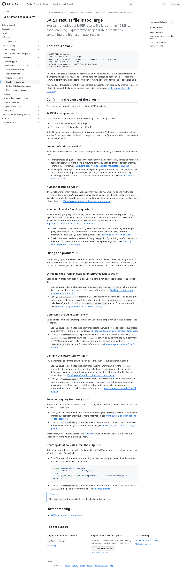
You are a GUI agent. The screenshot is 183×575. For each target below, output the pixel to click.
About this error (60, 46)
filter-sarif (89, 433)
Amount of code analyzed (64, 146)
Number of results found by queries (70, 209)
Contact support (143, 544)
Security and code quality (19, 17)
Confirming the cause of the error (73, 99)
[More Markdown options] (170, 22)
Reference (74, 12)
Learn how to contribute (99, 552)
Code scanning (87, 12)
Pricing (90, 565)
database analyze (101, 488)
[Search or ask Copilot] (92, 4)
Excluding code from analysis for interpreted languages (102, 165)
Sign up (175, 4)
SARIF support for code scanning (66, 515)
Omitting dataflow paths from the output (74, 445)
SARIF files (100, 12)
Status (82, 565)
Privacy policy (51, 546)
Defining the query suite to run (67, 355)
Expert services (101, 565)
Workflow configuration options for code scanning (87, 201)
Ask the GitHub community (148, 540)
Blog (111, 565)
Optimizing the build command (67, 314)
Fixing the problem (62, 253)
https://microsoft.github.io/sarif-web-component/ (70, 223)
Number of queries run (62, 186)
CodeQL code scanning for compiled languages (114, 330)
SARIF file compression (62, 113)
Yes (51, 541)
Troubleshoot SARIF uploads (119, 12)
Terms (67, 565)
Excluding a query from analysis (116, 234)
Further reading (60, 509)
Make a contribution (103, 548)
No (61, 541)
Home (7, 12)
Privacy (75, 565)
